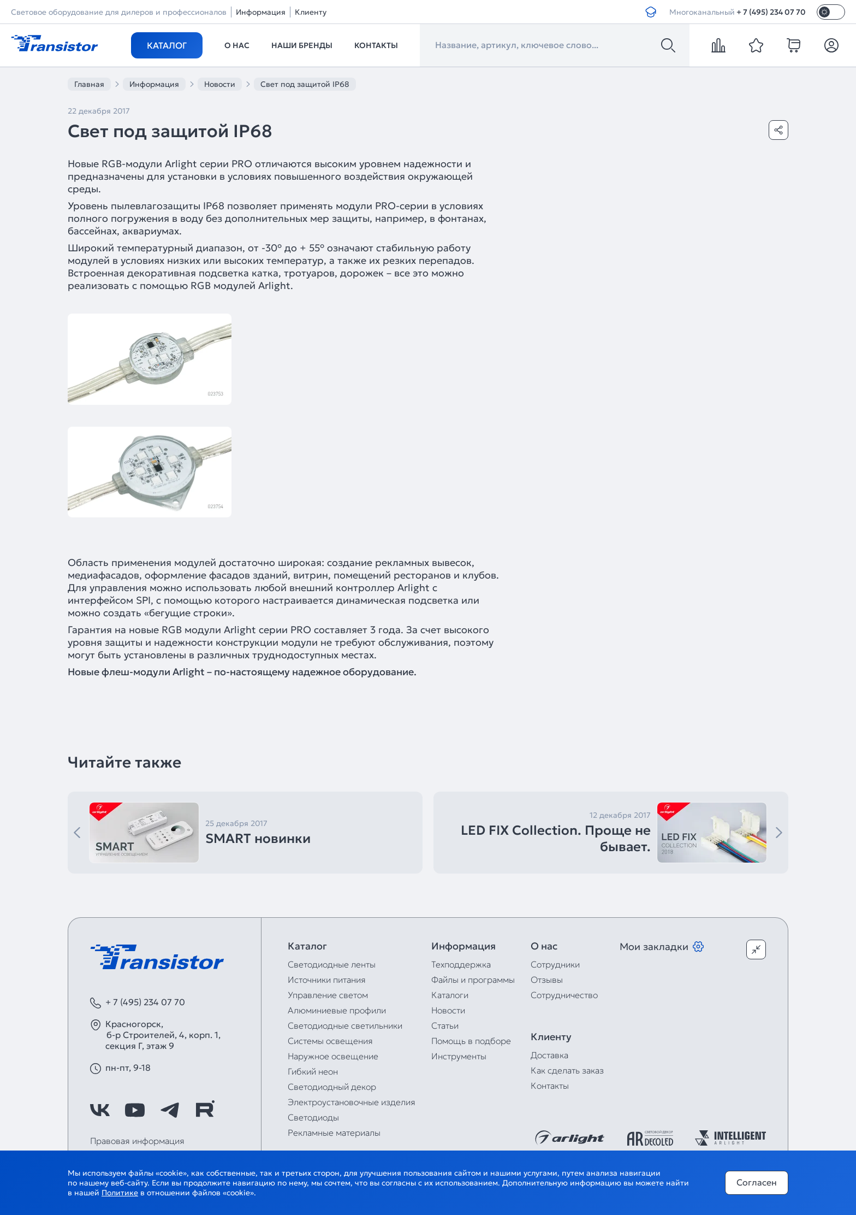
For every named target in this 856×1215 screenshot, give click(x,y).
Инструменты (458, 1056)
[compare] (718, 45)
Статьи (445, 1025)
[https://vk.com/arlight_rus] (100, 1110)
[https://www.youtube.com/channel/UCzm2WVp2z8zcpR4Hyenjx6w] (135, 1110)
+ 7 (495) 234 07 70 (771, 12)
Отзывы (547, 979)
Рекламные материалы (334, 1132)
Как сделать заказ (567, 1070)
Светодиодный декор (332, 1086)
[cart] (793, 45)
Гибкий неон (313, 1071)
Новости (448, 1010)
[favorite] (756, 45)
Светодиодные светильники (345, 1025)
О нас (236, 45)
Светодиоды (313, 1117)
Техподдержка (461, 964)
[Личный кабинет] (831, 45)
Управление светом (328, 994)
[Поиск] (668, 45)
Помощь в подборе (471, 1040)
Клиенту (310, 12)
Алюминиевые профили (337, 1010)
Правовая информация (137, 1140)
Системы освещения (330, 1040)
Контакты (376, 45)
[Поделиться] (778, 130)
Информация (261, 12)
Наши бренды (301, 45)
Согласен (756, 1182)
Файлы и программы (473, 979)
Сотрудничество (564, 994)
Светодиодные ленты (332, 964)
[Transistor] (54, 42)
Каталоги (449, 994)
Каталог (167, 45)
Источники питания (327, 979)
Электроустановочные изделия (351, 1101)
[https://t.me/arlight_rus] (170, 1110)
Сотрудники (555, 964)
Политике (120, 1193)
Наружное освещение (333, 1056)
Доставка (549, 1054)
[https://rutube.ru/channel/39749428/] (205, 1110)
